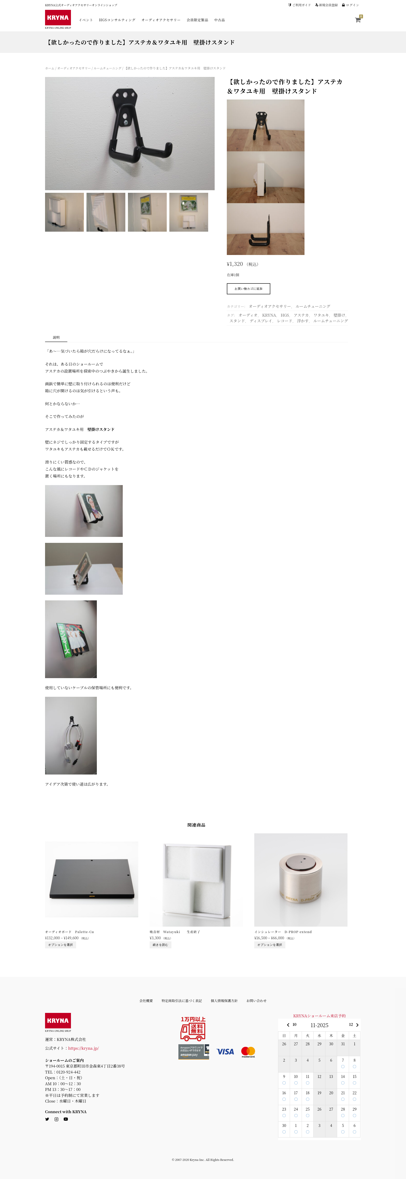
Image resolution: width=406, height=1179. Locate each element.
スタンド (237, 320)
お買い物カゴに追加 (249, 288)
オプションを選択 (60, 945)
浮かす (303, 320)
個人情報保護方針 (224, 1000)
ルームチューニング (107, 68)
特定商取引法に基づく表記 (182, 1000)
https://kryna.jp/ (83, 1048)
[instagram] (56, 1119)
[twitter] (47, 1119)
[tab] (56, 337)
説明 (56, 337)
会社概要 (146, 1000)
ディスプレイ (261, 320)
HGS (285, 315)
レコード (284, 320)
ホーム (49, 68)
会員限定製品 (197, 19)
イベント (86, 19)
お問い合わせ (257, 1000)
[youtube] (66, 1119)
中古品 (219, 19)
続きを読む (160, 945)
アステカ (301, 315)
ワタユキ (321, 315)
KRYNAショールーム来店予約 (319, 1015)
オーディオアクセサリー (161, 19)
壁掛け (339, 315)
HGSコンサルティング (117, 19)
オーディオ (248, 315)
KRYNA (269, 315)
